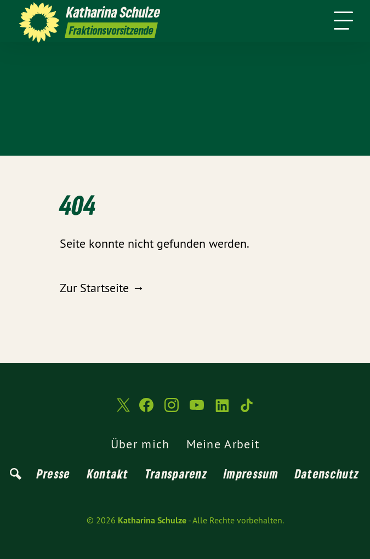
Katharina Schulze (152, 520)
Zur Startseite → (102, 287)
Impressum (251, 473)
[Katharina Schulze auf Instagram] (171, 410)
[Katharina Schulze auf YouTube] (196, 410)
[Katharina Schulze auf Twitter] (122, 409)
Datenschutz (327, 473)
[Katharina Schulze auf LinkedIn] (222, 410)
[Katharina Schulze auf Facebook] (146, 410)
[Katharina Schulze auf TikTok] (247, 410)
